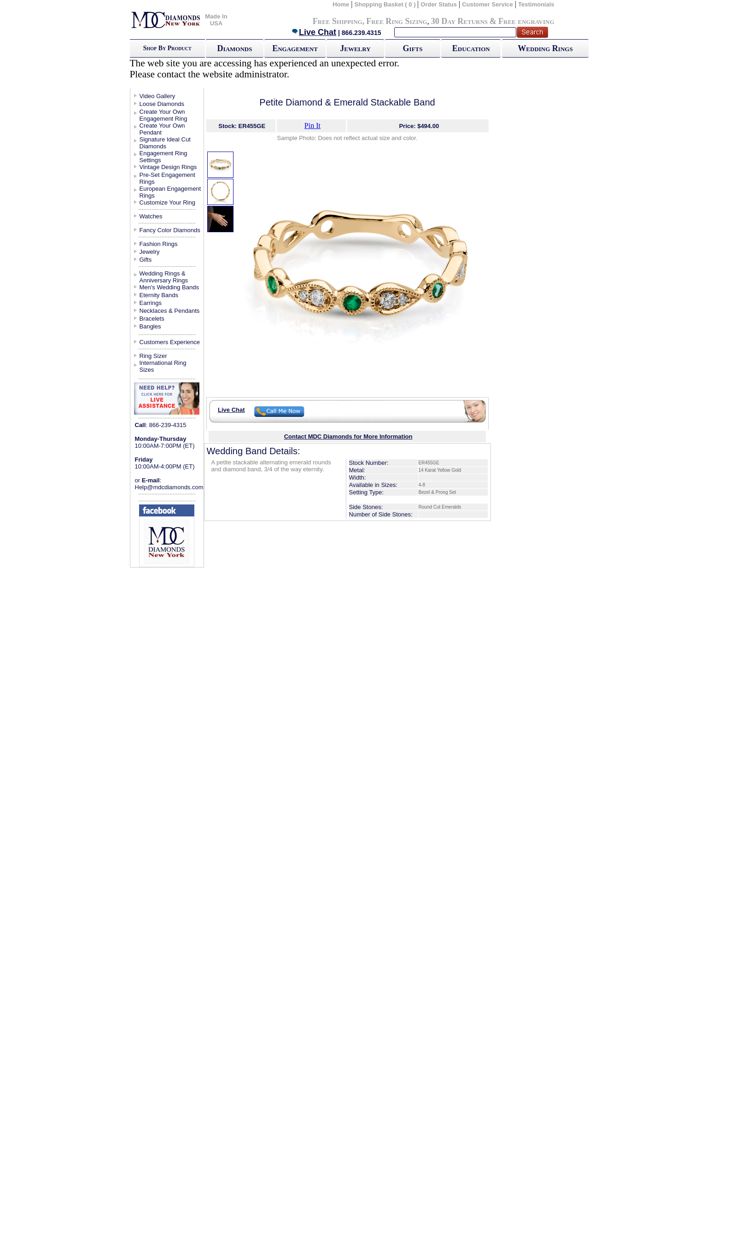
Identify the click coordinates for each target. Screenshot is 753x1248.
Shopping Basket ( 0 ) (386, 4)
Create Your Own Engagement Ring (163, 115)
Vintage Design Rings (168, 167)
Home (341, 4)
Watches (151, 216)
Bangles (150, 326)
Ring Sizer (153, 355)
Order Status (438, 4)
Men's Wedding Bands (169, 287)
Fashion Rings (159, 243)
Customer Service (487, 4)
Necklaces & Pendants (170, 310)
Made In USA (216, 20)
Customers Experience (170, 342)
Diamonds (234, 48)
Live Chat (313, 32)
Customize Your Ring (167, 202)
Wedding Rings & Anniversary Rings (164, 277)
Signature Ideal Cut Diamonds (165, 143)
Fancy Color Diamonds (170, 230)
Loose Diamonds (162, 103)
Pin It (312, 125)
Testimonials (536, 4)
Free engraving (526, 21)
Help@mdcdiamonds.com (169, 487)
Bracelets (152, 318)
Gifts (413, 48)
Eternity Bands (159, 295)
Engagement (295, 48)
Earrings (151, 302)
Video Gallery (157, 96)
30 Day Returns (459, 21)
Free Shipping (337, 21)
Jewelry (355, 48)
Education (471, 48)
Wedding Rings (545, 48)
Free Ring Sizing (396, 21)
